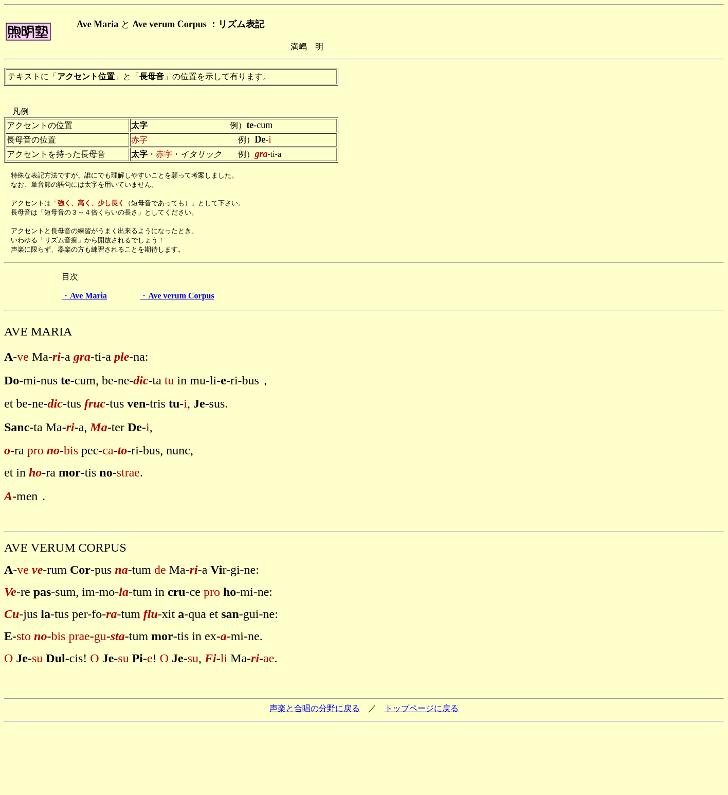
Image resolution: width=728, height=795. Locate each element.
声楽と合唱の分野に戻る (314, 713)
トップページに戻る (422, 713)
